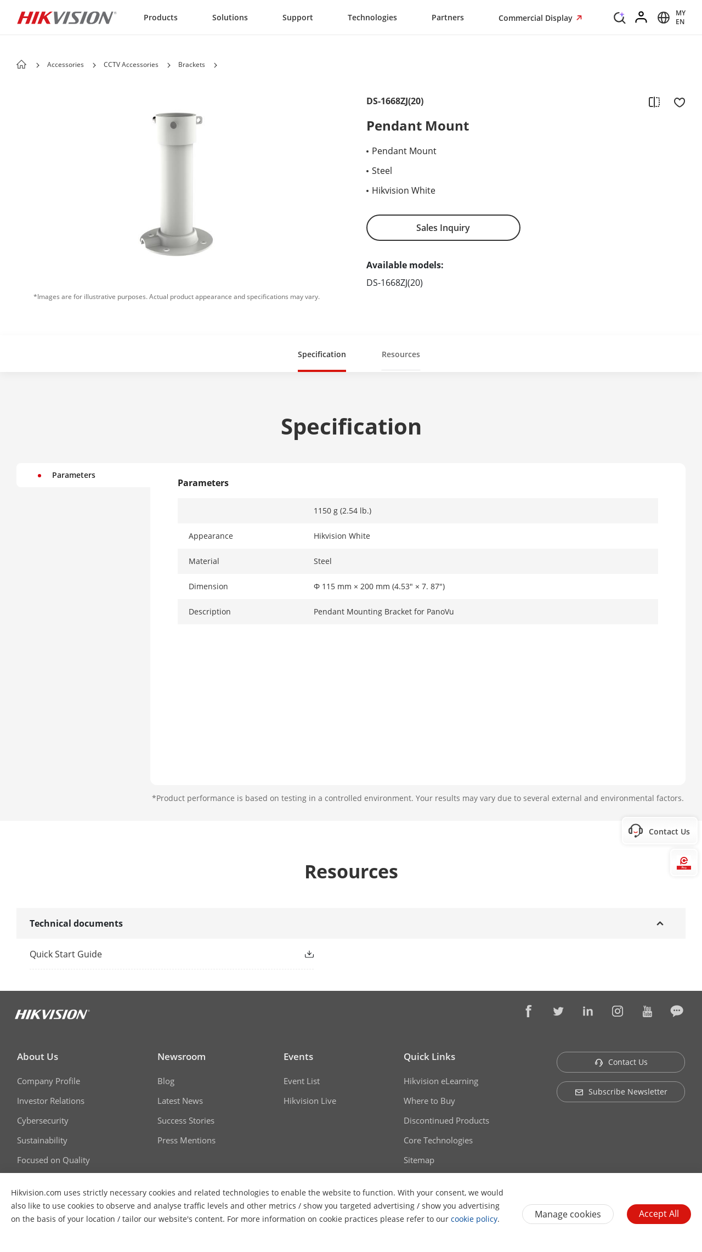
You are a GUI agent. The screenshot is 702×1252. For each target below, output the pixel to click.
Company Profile (48, 1080)
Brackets (191, 64)
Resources (401, 354)
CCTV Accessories (131, 64)
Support (297, 17)
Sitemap (419, 1159)
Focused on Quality (53, 1159)
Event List (302, 1080)
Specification (322, 354)
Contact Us (621, 1062)
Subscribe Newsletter (621, 1091)
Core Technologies (438, 1140)
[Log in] (642, 17)
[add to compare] (654, 101)
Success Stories (185, 1120)
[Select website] (670, 17)
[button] (94, 65)
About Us (37, 1056)
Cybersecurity (43, 1120)
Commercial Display (537, 18)
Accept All (659, 1214)
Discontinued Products (446, 1120)
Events (298, 1056)
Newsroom (181, 1056)
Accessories (65, 64)
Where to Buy (429, 1100)
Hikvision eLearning (441, 1080)
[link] (154, 954)
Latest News (180, 1100)
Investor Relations (50, 1100)
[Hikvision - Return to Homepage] (66, 17)
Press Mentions (186, 1140)
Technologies (372, 17)
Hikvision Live (310, 1100)
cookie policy (474, 1219)
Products (161, 17)
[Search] (620, 16)
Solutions (230, 17)
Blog (165, 1080)
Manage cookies (568, 1214)
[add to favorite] (676, 101)
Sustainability (42, 1140)
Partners (448, 17)
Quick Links (429, 1056)
